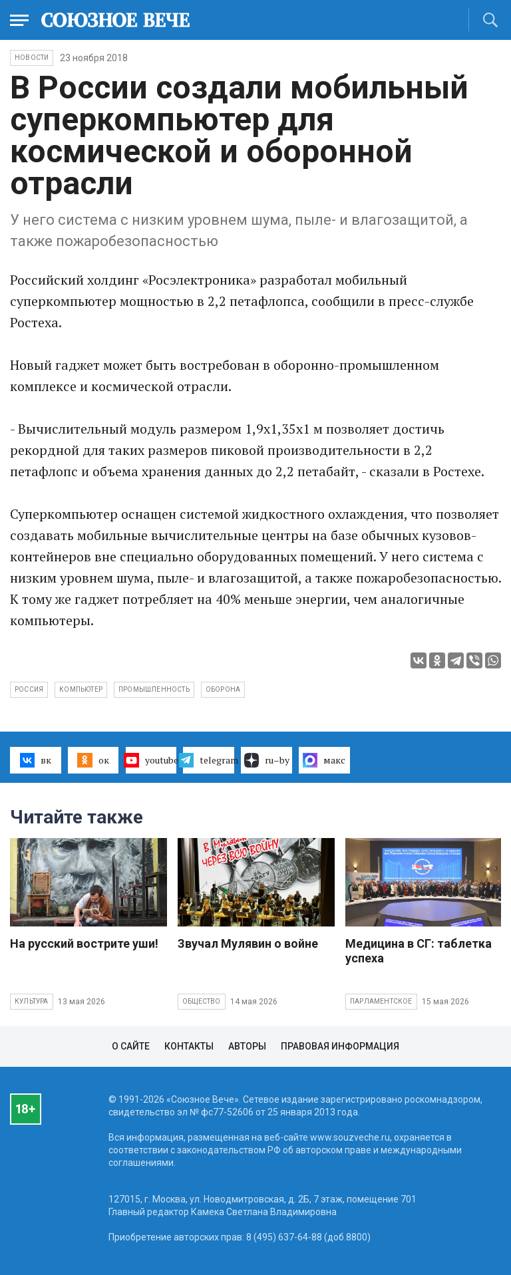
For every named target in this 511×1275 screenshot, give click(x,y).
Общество (201, 1001)
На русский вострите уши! (84, 943)
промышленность (154, 689)
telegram (208, 760)
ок (92, 760)
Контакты (189, 1046)
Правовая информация (340, 1046)
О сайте (131, 1046)
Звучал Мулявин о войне (248, 943)
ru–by (266, 760)
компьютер (80, 689)
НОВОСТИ (32, 57)
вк (35, 760)
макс (324, 760)
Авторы (247, 1046)
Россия (29, 689)
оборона (223, 689)
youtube (151, 760)
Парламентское (381, 1001)
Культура (32, 1001)
